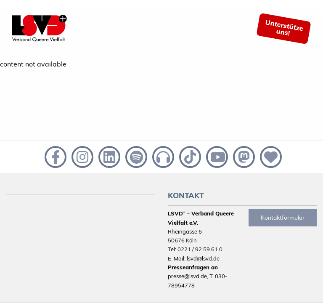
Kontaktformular (282, 217)
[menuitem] (290, 28)
